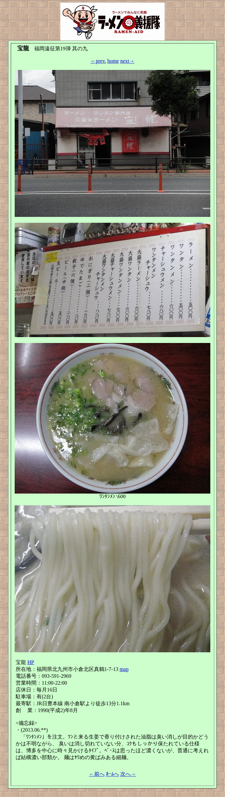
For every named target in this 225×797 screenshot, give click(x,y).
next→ (127, 61)
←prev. (98, 61)
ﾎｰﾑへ (112, 774)
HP (30, 662)
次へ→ (128, 774)
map (124, 669)
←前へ (97, 774)
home (113, 61)
